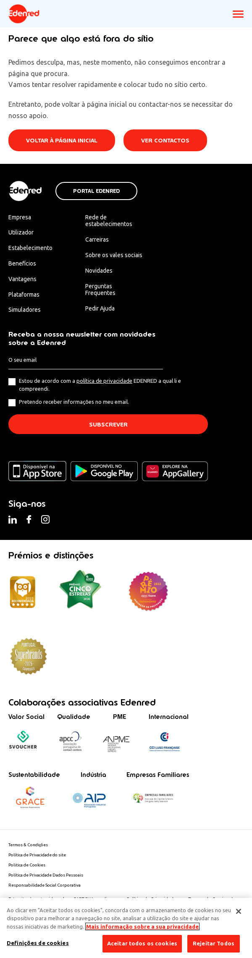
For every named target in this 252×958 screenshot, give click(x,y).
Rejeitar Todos (213, 943)
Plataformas (23, 294)
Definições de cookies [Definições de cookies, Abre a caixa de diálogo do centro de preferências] (38, 943)
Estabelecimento (30, 248)
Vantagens (22, 279)
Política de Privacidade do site (37, 855)
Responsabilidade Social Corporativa (44, 885)
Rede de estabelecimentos (108, 221)
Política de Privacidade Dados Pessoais (45, 875)
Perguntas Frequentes (100, 290)
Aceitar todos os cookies (142, 943)
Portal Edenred (96, 191)
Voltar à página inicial (61, 140)
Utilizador (21, 232)
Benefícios (22, 263)
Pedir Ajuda (100, 308)
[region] (126, 928)
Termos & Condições (28, 844)
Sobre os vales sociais (113, 255)
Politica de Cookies (26, 865)
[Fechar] (238, 911)
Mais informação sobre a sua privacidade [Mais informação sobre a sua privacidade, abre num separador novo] (142, 926)
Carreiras (97, 239)
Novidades (99, 270)
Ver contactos (165, 140)
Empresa (19, 217)
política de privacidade (104, 381)
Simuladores (24, 309)
